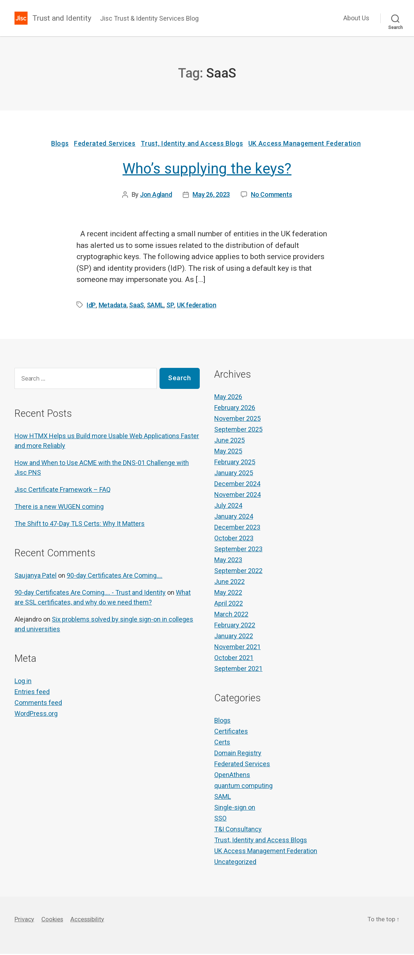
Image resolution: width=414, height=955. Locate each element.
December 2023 (237, 528)
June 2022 (229, 582)
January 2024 (233, 517)
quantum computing (243, 786)
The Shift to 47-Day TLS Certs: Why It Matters (80, 524)
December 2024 (237, 485)
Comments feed (38, 703)
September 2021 (238, 669)
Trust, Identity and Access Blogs (194, 144)
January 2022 (233, 637)
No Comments (271, 195)
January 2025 (233, 474)
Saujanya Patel (36, 576)
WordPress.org (36, 714)
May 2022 (228, 593)
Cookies (54, 920)
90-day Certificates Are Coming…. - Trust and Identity (90, 593)
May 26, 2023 (211, 195)
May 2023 (228, 561)
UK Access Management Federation (308, 144)
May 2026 (228, 398)
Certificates (231, 732)
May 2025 (228, 452)
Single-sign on (234, 808)
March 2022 (231, 615)
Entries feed (32, 693)
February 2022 (234, 626)
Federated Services (105, 144)
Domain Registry (237, 754)
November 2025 (237, 419)
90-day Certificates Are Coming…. (114, 576)
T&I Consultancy (238, 830)
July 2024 (228, 506)
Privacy (25, 920)
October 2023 (233, 539)
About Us (356, 18)
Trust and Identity (63, 18)
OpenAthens (232, 776)
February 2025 (234, 463)
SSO (220, 819)
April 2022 (228, 604)
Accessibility (92, 920)
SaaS (135, 306)
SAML (153, 306)
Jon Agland (156, 195)
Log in (23, 682)
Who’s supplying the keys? (207, 169)
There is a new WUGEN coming (59, 507)
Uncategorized (235, 863)
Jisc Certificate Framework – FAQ (63, 490)
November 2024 (237, 495)
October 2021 (233, 659)
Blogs (58, 144)
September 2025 (238, 430)
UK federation (194, 306)
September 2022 (238, 572)
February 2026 (234, 408)
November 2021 (237, 648)
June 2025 (229, 441)
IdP (91, 306)
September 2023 (238, 550)
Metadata (111, 306)
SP (168, 306)
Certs (222, 743)
